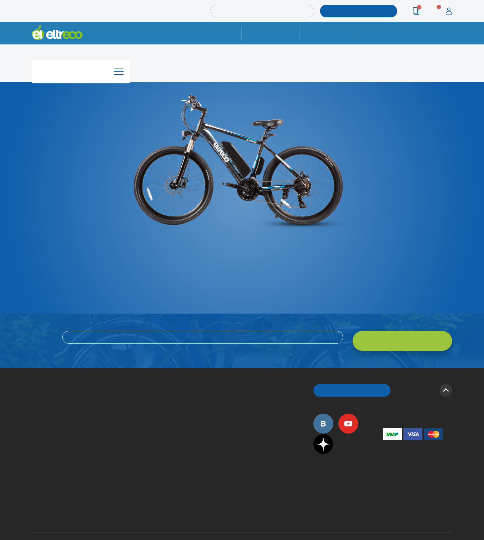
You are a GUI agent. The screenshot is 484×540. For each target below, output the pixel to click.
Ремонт (214, 33)
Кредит (122, 412)
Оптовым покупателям (34, 456)
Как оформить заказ (214, 402)
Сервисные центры (214, 465)
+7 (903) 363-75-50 (386, 481)
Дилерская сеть (213, 456)
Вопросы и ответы (214, 393)
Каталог (81, 67)
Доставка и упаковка (270, 33)
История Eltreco (33, 402)
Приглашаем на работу (34, 447)
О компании (33, 393)
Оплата (326, 33)
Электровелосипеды (34, 412)
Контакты (381, 33)
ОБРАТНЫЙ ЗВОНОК (352, 382)
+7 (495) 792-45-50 (448, 38)
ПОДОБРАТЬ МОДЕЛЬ (353, 11)
